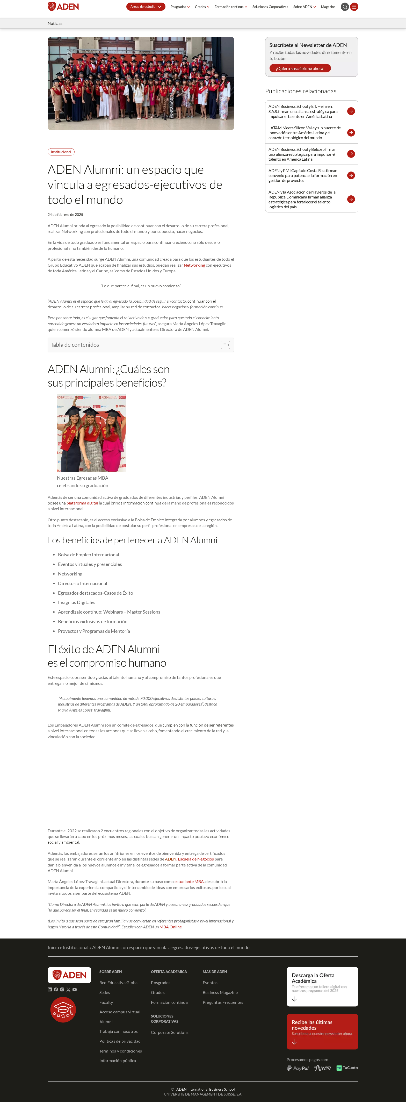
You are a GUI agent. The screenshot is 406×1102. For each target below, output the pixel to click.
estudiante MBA (189, 881)
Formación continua (229, 7)
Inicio (53, 947)
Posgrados (178, 7)
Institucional (61, 152)
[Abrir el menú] (354, 7)
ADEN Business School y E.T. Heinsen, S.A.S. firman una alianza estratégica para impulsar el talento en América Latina (303, 111)
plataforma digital (82, 502)
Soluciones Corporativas (270, 7)
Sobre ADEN (302, 7)
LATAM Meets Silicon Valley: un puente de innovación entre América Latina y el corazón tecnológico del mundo (305, 132)
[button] (145, 7)
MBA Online (171, 926)
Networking (194, 264)
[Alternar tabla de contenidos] (223, 344)
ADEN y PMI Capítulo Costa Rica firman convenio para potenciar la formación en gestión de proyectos (303, 175)
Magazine (328, 7)
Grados (200, 7)
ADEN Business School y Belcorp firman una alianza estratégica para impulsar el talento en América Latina (303, 154)
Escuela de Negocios (196, 858)
